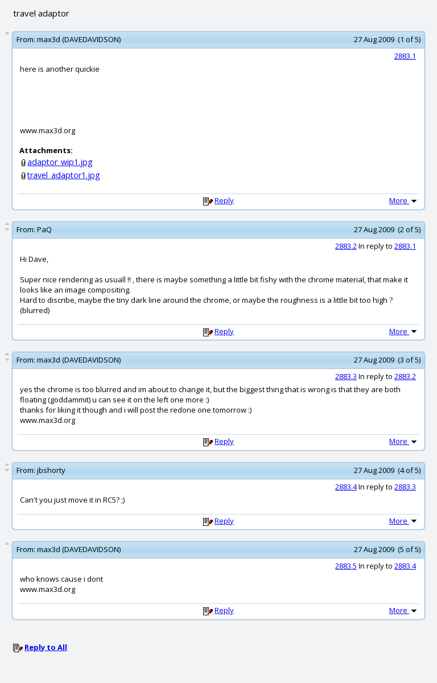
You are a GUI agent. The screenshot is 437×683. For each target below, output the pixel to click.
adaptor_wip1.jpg (60, 162)
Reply (224, 200)
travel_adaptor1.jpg (63, 175)
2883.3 (346, 376)
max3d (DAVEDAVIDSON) (79, 39)
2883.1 (405, 56)
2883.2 (346, 246)
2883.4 (346, 487)
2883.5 (346, 566)
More (404, 200)
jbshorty (51, 470)
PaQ (44, 229)
